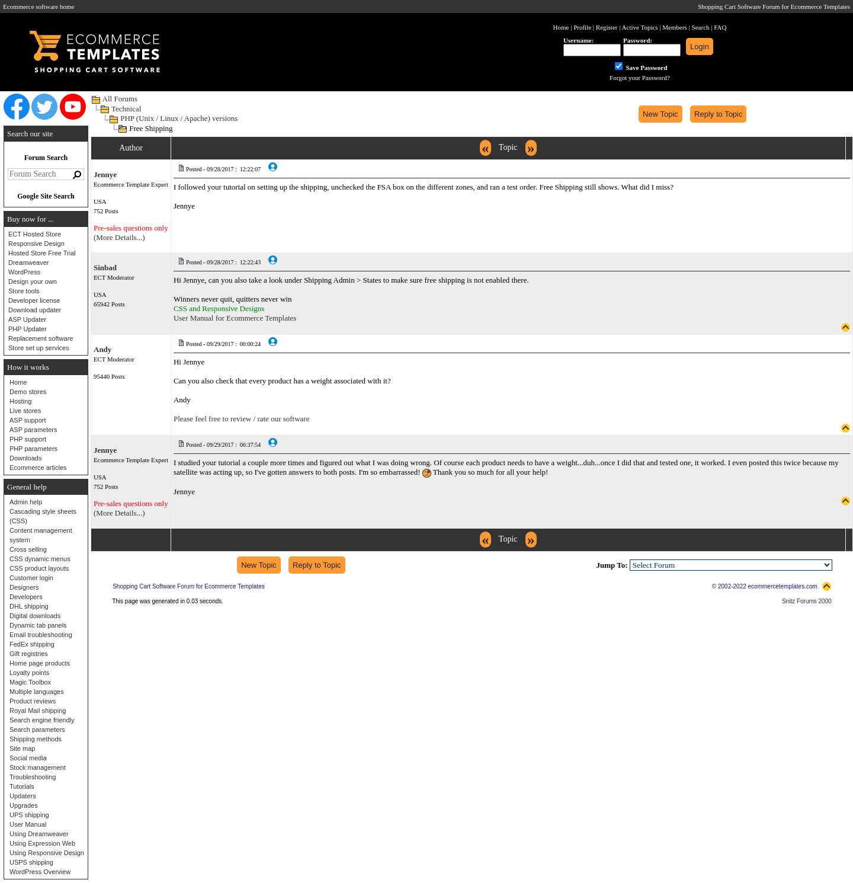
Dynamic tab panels (38, 625)
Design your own (32, 281)
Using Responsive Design (46, 852)
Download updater (34, 309)
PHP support (27, 439)
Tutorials (21, 786)
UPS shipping (29, 814)
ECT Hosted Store (34, 234)
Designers (24, 587)
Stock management (37, 767)
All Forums (120, 98)
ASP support (27, 420)
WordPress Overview (39, 871)
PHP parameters (33, 448)
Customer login (31, 577)
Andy (102, 349)
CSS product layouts (39, 568)
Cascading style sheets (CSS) (42, 516)
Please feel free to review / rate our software (242, 418)
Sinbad (105, 267)
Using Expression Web (42, 843)
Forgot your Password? (640, 77)
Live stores (25, 410)
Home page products (39, 663)
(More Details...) (119, 237)
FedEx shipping (31, 644)
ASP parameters (33, 429)
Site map (22, 748)
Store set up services (38, 347)
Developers (26, 596)
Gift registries (28, 653)
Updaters (22, 795)
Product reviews (32, 701)
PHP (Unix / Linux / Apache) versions (179, 118)
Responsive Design (36, 243)
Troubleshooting (32, 776)
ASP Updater (27, 319)
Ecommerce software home (38, 6)
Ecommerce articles (38, 467)
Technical (126, 108)
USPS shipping (31, 862)
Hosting (20, 401)
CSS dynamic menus (39, 558)
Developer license (34, 300)
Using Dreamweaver (39, 833)
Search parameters (37, 729)
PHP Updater (27, 328)
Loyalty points (29, 672)
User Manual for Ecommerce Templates (235, 317)
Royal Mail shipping (37, 710)
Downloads (25, 458)
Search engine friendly (41, 720)
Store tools (24, 291)
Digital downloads (34, 615)
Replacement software (40, 338)
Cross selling (28, 549)
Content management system (40, 535)
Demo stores (27, 391)
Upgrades (23, 805)
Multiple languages (36, 691)
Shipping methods (35, 739)
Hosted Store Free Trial (42, 253)
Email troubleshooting (40, 634)
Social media (28, 758)
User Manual (27, 824)
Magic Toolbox (30, 682)
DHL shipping (29, 606)
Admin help (25, 502)
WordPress (24, 272)
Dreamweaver (28, 262)
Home (18, 382)
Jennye (105, 174)
